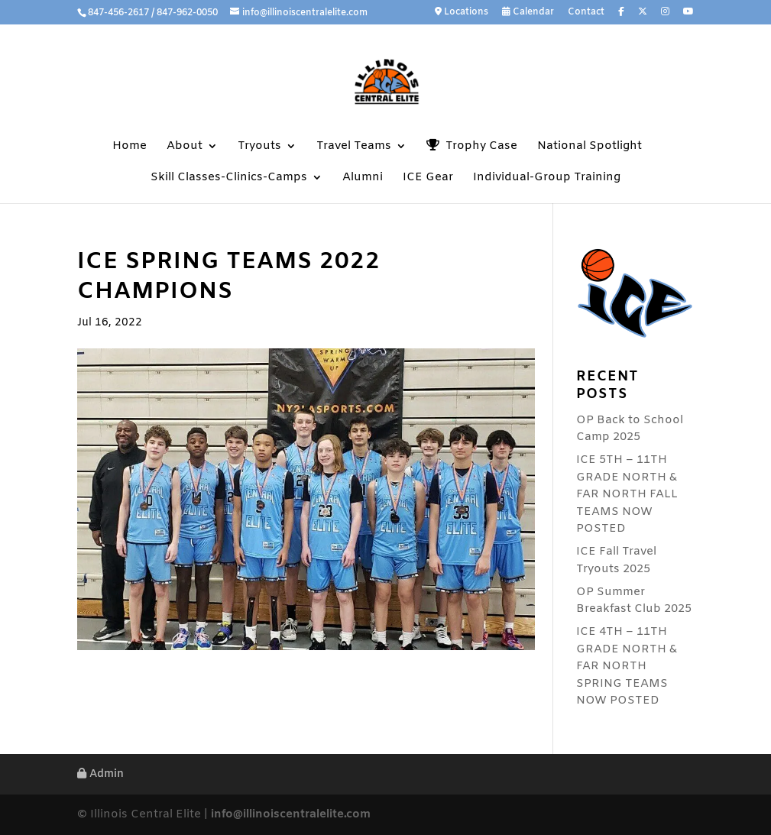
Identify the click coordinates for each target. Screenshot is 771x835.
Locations (461, 12)
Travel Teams (353, 147)
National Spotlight (589, 147)
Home (129, 147)
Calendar (528, 12)
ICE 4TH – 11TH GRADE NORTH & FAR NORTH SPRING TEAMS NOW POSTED (626, 666)
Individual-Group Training (546, 178)
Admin (100, 774)
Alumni (362, 178)
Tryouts (259, 147)
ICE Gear (428, 178)
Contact (586, 13)
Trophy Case (471, 146)
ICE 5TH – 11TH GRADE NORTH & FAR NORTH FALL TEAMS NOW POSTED (627, 494)
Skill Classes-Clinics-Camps (229, 178)
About (184, 147)
